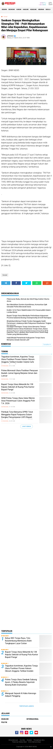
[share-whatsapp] (36, 283)
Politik (4, 722)
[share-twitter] (26, 283)
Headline (33, 9)
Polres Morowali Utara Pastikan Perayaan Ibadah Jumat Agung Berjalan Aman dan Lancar (19, 373)
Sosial (5, 16)
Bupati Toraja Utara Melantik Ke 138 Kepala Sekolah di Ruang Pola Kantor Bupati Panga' (17, 387)
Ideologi (49, 9)
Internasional (32, 719)
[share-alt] (5, 283)
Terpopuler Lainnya (26, 706)
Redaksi (29, 740)
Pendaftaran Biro (39, 740)
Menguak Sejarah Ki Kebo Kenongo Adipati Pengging (20, 694)
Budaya (4, 9)
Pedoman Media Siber (19, 742)
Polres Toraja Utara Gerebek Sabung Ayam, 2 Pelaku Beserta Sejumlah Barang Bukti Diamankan (21, 682)
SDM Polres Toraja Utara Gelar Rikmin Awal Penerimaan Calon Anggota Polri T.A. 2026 (18, 401)
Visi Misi (22, 740)
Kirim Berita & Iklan (34, 742)
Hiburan (41, 9)
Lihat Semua (26, 426)
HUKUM (18, 9)
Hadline (25, 9)
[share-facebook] (16, 283)
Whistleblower (13, 740)
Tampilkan (46, 344)
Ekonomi (11, 9)
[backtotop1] (51, 747)
